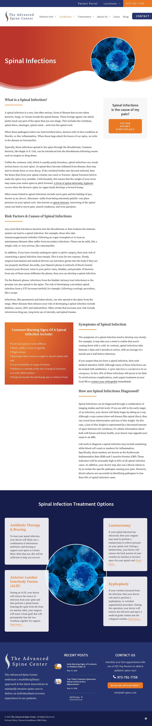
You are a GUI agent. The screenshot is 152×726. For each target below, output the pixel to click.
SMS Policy (42, 720)
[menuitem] (88, 3)
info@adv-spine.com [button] (140, 692)
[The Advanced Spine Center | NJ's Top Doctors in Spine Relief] (19, 16)
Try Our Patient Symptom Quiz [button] (125, 126)
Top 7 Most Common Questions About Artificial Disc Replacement (81, 682)
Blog (126, 16)
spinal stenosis (61, 202)
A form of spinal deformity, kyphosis (73, 183)
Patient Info (47, 16)
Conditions (66, 16)
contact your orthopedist (104, 381)
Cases (116, 16)
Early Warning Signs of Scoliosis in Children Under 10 (82, 665)
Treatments (86, 16)
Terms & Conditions (27, 720)
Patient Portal (87, 3)
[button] (58, 666)
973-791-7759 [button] (139, 677)
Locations (112, 3)
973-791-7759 (135, 3)
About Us (103, 16)
